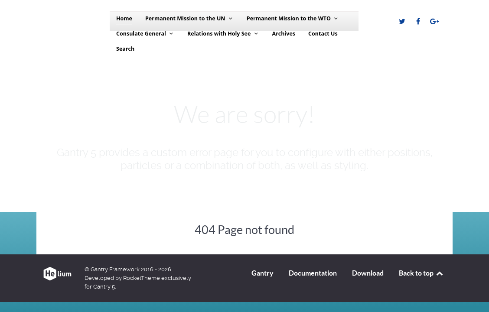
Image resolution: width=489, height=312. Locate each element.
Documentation (313, 273)
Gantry (262, 273)
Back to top (421, 273)
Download (368, 273)
